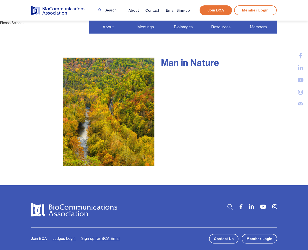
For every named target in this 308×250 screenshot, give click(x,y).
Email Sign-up (178, 10)
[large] (300, 56)
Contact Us (224, 239)
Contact (152, 10)
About (134, 10)
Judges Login (64, 238)
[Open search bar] (230, 207)
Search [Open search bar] (107, 10)
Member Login (255, 10)
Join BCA (216, 10)
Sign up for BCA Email (100, 238)
